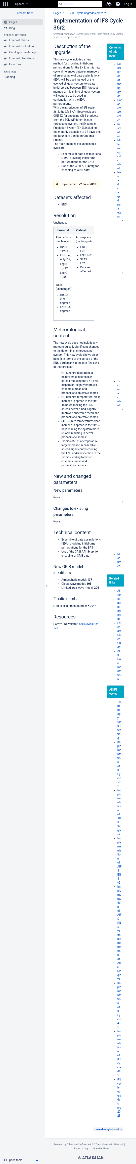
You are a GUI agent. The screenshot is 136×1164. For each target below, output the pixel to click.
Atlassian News (101, 1148)
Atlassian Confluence (78, 1144)
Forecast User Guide (119, 635)
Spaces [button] (20, 4)
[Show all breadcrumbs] (66, 13)
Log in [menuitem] (128, 4)
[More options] (126, 13)
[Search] (60, 4)
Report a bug (81, 1148)
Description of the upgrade (119, 80)
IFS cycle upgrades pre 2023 (89, 13)
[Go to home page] (11, 4)
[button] (5, 4)
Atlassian (90, 1157)
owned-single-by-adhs (108, 1129)
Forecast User (24, 13)
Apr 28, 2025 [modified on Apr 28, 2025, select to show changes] (73, 37)
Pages (57, 13)
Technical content (119, 393)
